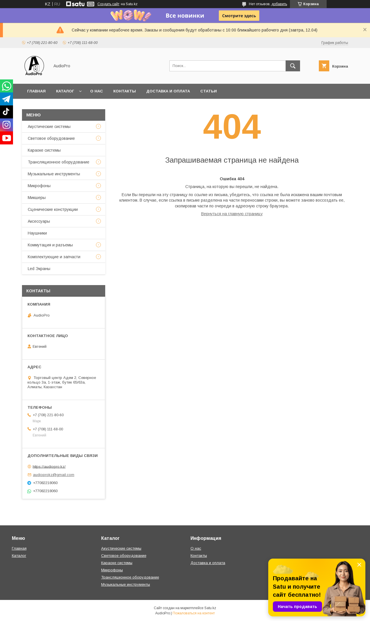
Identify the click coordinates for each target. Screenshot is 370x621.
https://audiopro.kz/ (49, 466)
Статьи (208, 91)
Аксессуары (39, 221)
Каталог (65, 91)
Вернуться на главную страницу (232, 213)
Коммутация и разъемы (50, 245)
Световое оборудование (51, 138)
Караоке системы (44, 150)
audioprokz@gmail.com (53, 475)
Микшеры (37, 197)
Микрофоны (39, 185)
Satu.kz (210, 608)
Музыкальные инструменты (54, 174)
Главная (36, 91)
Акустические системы (49, 126)
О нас (96, 91)
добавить (279, 4)
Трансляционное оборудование (58, 162)
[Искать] (293, 65)
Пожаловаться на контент (194, 613)
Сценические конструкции (53, 209)
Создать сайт (108, 4)
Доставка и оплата (168, 91)
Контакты (124, 91)
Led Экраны (39, 268)
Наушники (37, 233)
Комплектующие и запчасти (54, 256)
